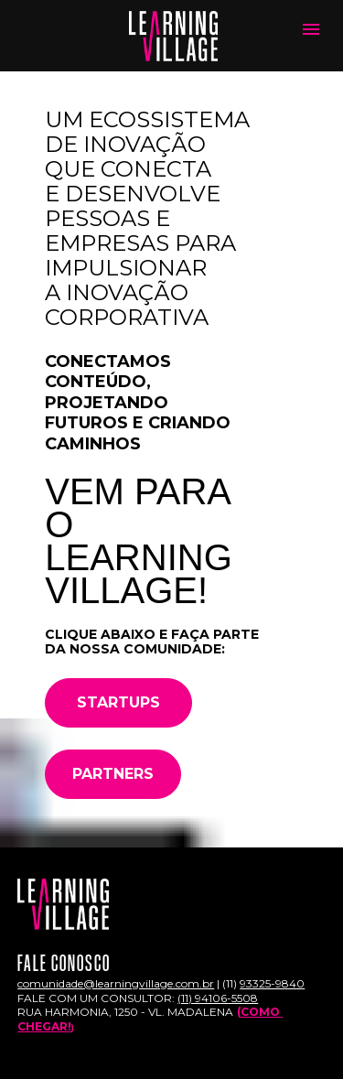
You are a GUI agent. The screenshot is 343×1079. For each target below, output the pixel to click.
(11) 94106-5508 (217, 983)
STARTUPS (118, 687)
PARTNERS (113, 759)
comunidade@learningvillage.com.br (115, 969)
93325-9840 (272, 969)
